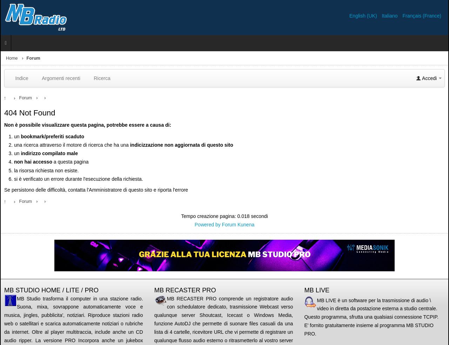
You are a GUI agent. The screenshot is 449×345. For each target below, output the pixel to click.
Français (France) (422, 16)
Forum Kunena (238, 224)
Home (12, 58)
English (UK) (363, 16)
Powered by (208, 224)
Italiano (390, 16)
